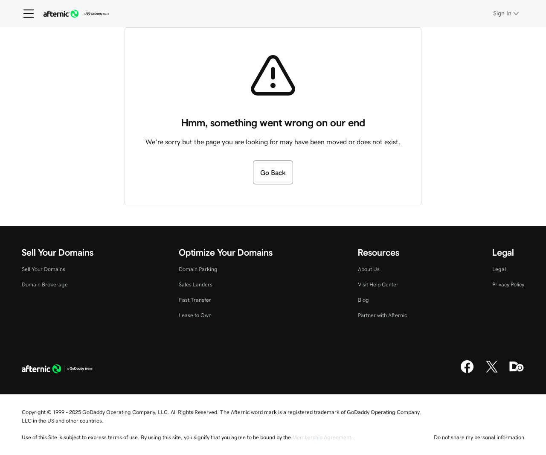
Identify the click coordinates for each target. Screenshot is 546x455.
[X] (492, 371)
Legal (499, 269)
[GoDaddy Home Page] (57, 369)
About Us (369, 269)
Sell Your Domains (43, 269)
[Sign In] (507, 13)
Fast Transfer (195, 300)
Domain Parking (198, 269)
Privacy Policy (508, 284)
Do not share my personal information (479, 437)
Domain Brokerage (45, 284)
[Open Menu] (25, 13)
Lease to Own (195, 315)
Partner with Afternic (382, 315)
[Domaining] (516, 371)
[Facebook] (467, 371)
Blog (363, 300)
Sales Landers (195, 284)
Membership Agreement (321, 437)
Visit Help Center (378, 284)
